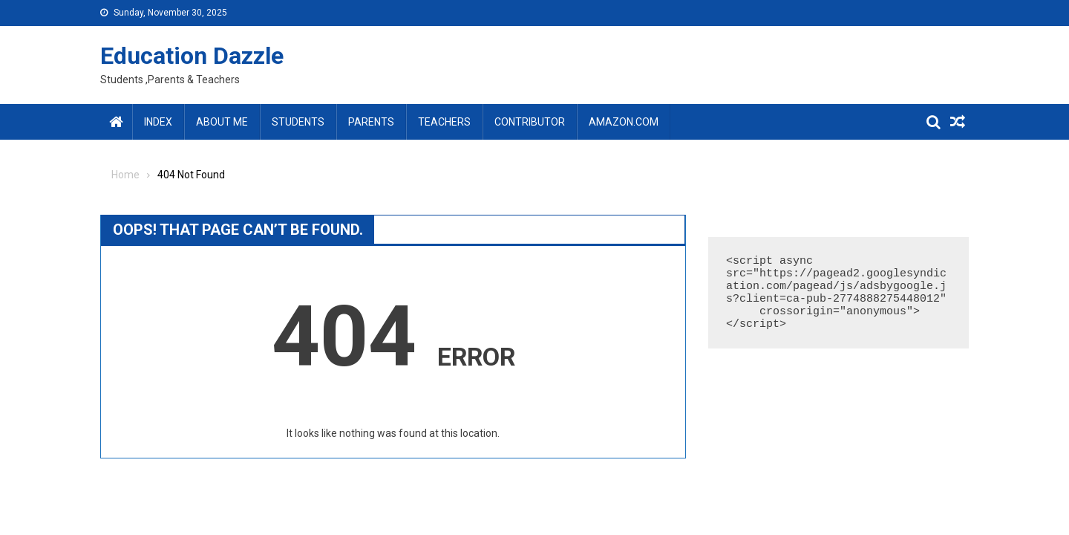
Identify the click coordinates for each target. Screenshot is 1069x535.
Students (298, 122)
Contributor (529, 122)
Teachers (444, 122)
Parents (371, 122)
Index (158, 122)
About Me (222, 122)
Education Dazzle (192, 56)
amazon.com (623, 122)
